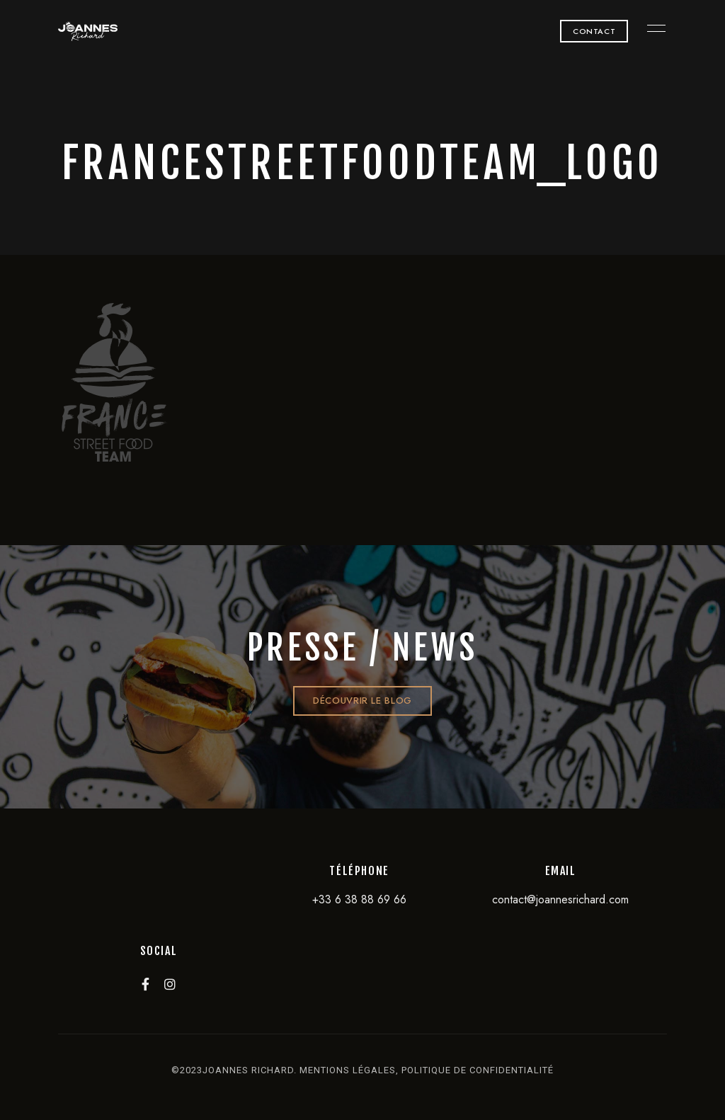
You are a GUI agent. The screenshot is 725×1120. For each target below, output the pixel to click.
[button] (594, 31)
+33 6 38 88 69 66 (359, 899)
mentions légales (347, 1070)
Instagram (170, 984)
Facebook (145, 984)
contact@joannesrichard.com (560, 899)
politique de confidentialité (477, 1070)
